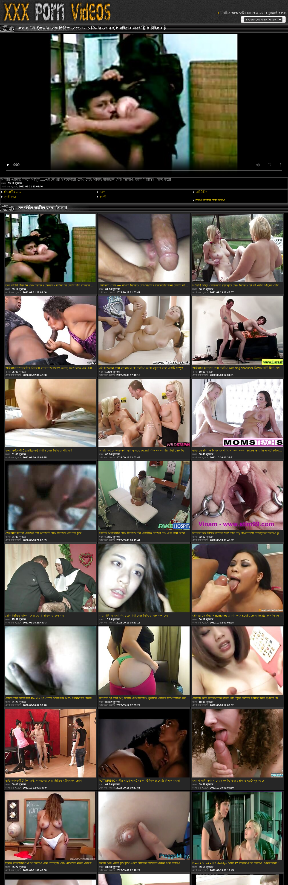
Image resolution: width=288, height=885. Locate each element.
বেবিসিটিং (201, 192)
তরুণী (103, 196)
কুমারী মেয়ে (10, 196)
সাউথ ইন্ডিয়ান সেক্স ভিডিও (210, 200)
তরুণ (102, 192)
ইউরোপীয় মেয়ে (12, 192)
